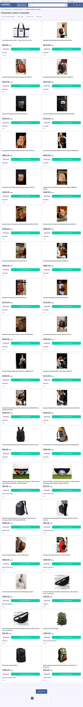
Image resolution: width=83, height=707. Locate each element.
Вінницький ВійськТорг (50, 641)
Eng (81, 1)
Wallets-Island (47, 677)
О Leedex (3, 1)
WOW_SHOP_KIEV (7, 494)
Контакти (8, 1)
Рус (78, 1)
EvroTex (4, 52)
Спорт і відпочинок (6, 9)
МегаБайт (46, 52)
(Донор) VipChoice (48, 530)
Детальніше (6, 49)
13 (50, 698)
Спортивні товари (18, 9)
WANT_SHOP (6, 530)
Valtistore (45, 604)
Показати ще (41, 691)
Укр (76, 1)
